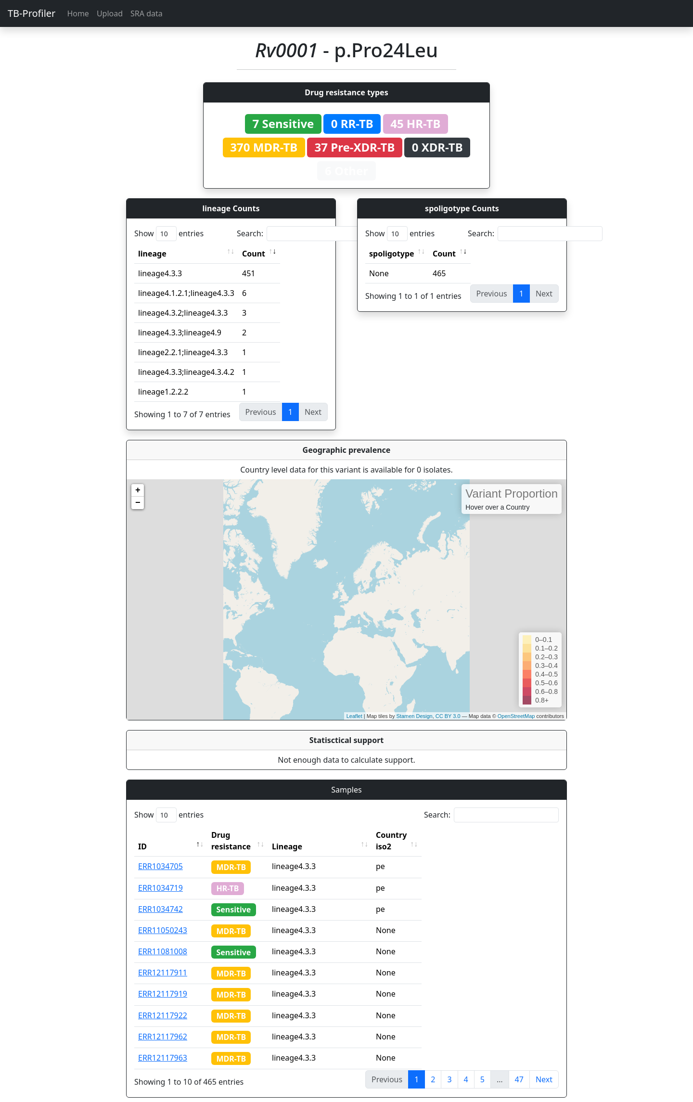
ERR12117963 (162, 1046)
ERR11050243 (162, 918)
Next (544, 1068)
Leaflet (354, 716)
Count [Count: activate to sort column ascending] (253, 253)
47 (519, 1068)
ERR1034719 (160, 876)
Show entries (169, 233)
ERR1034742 (160, 897)
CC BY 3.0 (448, 716)
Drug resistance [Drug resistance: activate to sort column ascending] (241, 835)
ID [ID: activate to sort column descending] (142, 835)
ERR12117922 (162, 1004)
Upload (110, 13)
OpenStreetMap (516, 716)
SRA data (146, 13)
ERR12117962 (162, 1025)
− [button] (138, 503)
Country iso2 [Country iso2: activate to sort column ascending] (418, 835)
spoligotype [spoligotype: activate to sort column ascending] (391, 253)
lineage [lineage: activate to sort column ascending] (152, 253)
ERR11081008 (162, 940)
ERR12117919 (162, 982)
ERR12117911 (162, 961)
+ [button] (138, 490)
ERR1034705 (160, 854)
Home (78, 13)
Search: (304, 233)
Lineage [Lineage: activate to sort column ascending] (305, 835)
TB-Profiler (31, 13)
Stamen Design (414, 716)
